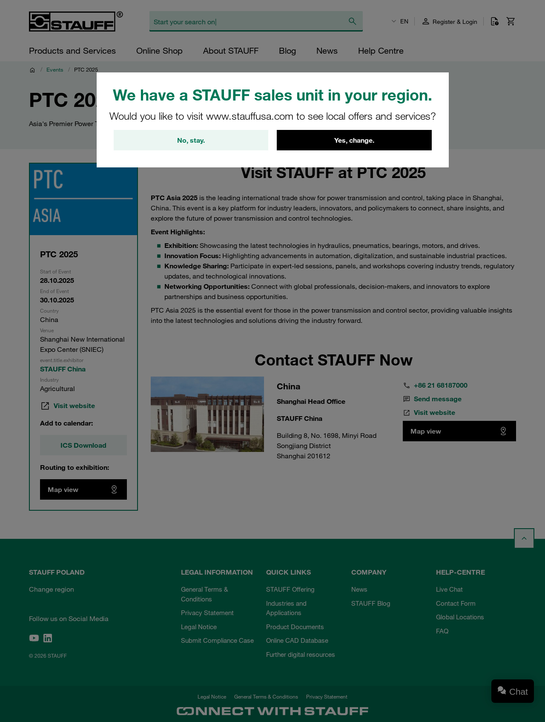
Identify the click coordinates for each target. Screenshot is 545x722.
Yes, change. (354, 140)
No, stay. (191, 140)
